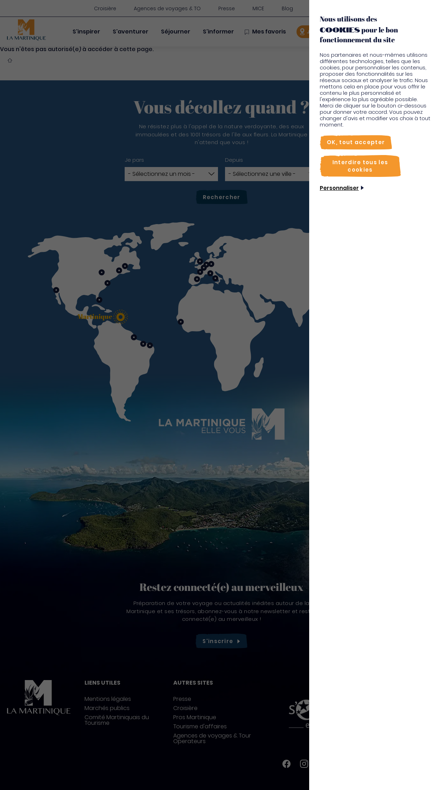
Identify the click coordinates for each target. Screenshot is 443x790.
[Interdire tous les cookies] (360, 166)
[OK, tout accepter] (356, 142)
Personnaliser (339, 188)
